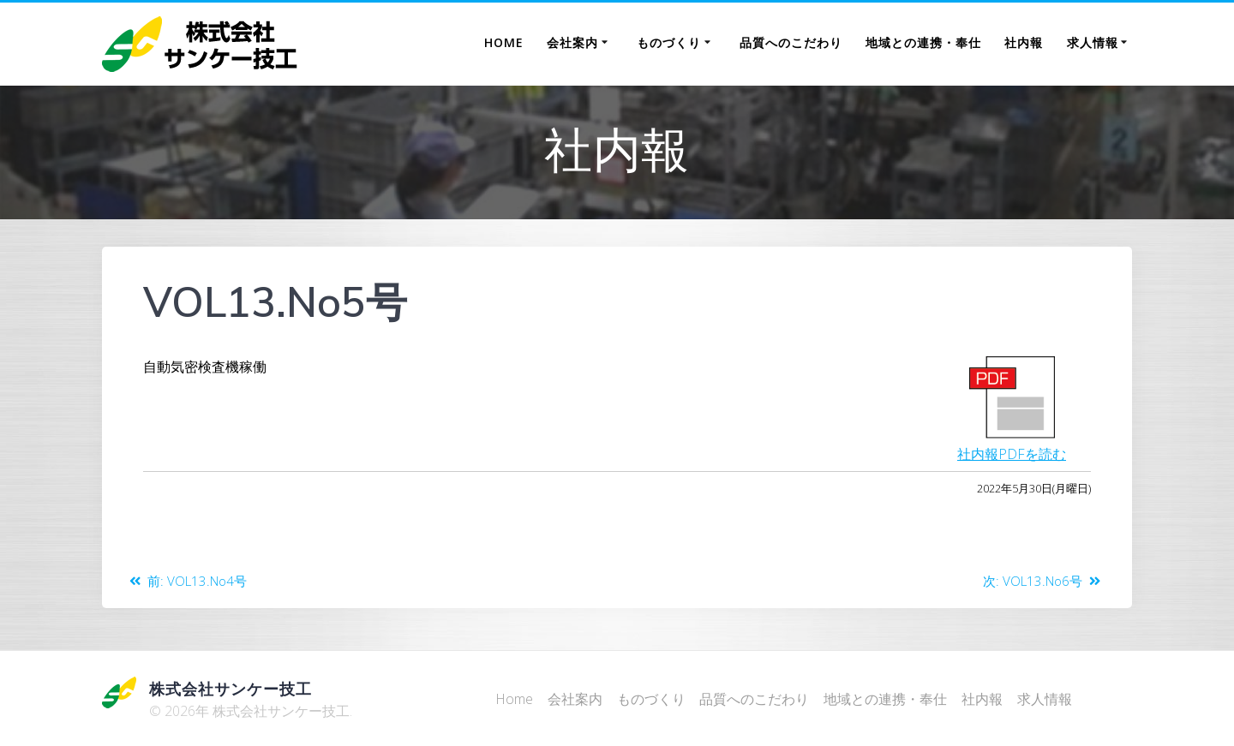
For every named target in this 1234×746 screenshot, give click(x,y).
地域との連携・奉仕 (923, 42)
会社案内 (572, 42)
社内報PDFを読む (1011, 454)
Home (504, 42)
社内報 (1023, 42)
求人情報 (1092, 42)
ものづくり (669, 42)
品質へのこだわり (791, 42)
